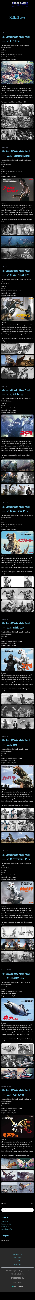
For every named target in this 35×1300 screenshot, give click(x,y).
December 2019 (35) (6, 1224)
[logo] (20, 4)
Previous (3, 1203)
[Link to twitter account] (15, 1278)
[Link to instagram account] (20, 1278)
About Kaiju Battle (17, 1254)
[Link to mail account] (23, 1278)
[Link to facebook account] (12, 1278)
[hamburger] (4, 4)
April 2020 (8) (4, 1221)
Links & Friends (17, 1257)
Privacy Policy (17, 1264)
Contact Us (17, 1261)
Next (32, 1203)
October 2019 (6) (5, 1226)
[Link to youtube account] (17, 1278)
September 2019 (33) (6, 1229)
